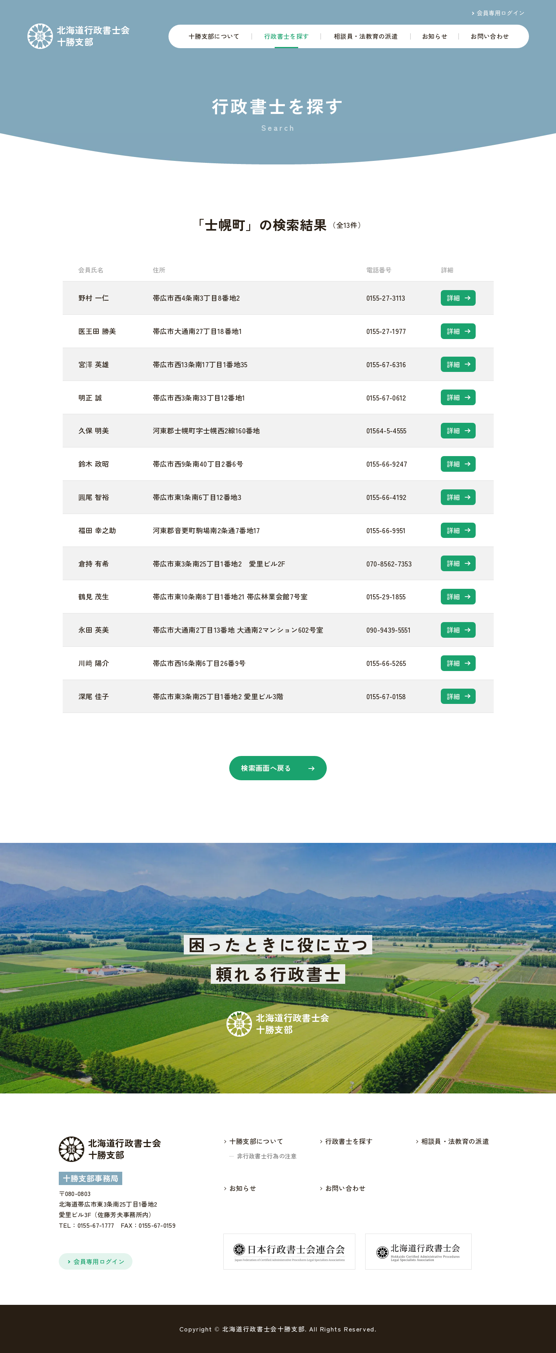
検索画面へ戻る (266, 768)
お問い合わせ (490, 36)
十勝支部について (214, 36)
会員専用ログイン (501, 13)
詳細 (453, 298)
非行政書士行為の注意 (267, 1156)
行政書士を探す (286, 36)
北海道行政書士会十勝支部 (93, 35)
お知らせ (434, 36)
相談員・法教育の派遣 (366, 36)
